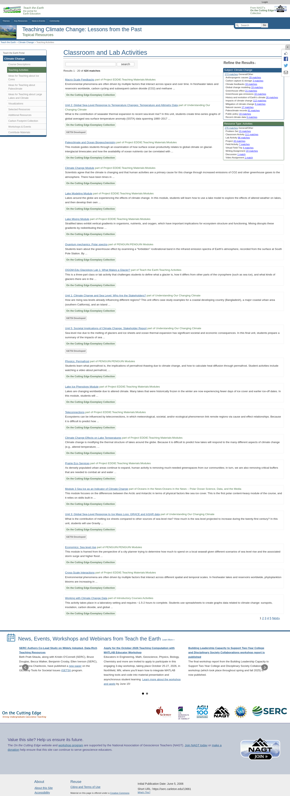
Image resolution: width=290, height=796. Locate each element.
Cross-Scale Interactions (80, 572)
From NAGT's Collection (262, 10)
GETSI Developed (76, 132)
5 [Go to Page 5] (270, 618)
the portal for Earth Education (33, 11)
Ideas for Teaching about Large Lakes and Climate (25, 96)
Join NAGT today (196, 745)
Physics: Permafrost (77, 361)
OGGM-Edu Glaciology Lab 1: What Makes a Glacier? (97, 269)
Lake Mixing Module (77, 219)
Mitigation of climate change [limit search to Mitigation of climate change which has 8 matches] (245, 104)
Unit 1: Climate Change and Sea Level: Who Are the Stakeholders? (105, 295)
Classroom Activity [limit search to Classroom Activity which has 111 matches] (242, 134)
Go (264, 25)
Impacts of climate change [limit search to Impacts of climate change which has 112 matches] (246, 100)
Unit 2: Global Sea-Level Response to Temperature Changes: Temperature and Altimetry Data (121, 105)
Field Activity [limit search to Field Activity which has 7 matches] (238, 144)
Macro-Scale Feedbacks (79, 79)
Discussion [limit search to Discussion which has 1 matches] (235, 154)
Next (264, 667)
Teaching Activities (18, 70)
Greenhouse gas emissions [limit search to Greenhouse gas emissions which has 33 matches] (246, 94)
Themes (6, 21)
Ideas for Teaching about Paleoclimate (21, 87)
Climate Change (26, 42)
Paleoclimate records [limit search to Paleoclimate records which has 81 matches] (243, 110)
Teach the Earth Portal (14, 53)
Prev (25, 667)
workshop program (70, 745)
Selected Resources (19, 109)
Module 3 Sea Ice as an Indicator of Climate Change (96, 488)
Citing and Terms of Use (85, 787)
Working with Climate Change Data (86, 598)
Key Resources (20, 21)
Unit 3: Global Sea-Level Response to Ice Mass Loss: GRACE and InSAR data (112, 514)
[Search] (248, 25)
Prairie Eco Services (77, 463)
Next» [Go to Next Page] (276, 618)
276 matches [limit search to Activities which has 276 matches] (231, 128)
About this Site (43, 788)
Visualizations (15, 103)
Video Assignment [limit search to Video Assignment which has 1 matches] (239, 157)
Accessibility (42, 792)
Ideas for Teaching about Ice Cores (23, 77)
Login (265, 2)
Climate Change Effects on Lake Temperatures (93, 437)
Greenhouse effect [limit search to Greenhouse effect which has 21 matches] (241, 91)
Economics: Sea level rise (80, 547)
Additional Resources (19, 115)
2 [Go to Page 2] (263, 618)
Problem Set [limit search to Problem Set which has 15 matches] (238, 131)
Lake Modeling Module (78, 193)
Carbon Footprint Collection (23, 121)
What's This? (144, 792)
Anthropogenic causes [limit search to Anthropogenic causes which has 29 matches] (243, 77)
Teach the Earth (8, 42)
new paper (75, 665)
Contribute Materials (19, 132)
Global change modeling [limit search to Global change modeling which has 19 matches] (244, 87)
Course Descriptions (19, 64)
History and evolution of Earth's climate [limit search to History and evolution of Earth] (252, 97)
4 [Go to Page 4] (268, 618)
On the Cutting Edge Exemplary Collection (90, 95)
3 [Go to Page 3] (265, 618)
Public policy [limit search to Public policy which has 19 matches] (238, 114)
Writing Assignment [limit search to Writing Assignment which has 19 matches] (242, 151)
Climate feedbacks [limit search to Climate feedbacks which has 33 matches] (241, 84)
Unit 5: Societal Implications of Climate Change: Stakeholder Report (106, 328)
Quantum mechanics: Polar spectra (86, 244)
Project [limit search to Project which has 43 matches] (235, 141)
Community (54, 21)
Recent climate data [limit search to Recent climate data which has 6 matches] (241, 117)
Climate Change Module (79, 167)
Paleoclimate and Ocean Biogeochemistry (90, 142)
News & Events (38, 21)
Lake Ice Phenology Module (82, 386)
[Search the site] (90, 64)
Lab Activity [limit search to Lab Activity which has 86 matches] (238, 137)
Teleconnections (75, 412)
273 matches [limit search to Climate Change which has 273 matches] (231, 74)
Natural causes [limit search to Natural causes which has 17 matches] (240, 107)
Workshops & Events (19, 126)
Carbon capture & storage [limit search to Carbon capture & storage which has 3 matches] (244, 80)
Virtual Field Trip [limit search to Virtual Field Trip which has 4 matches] (240, 147)
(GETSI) (66, 670)
